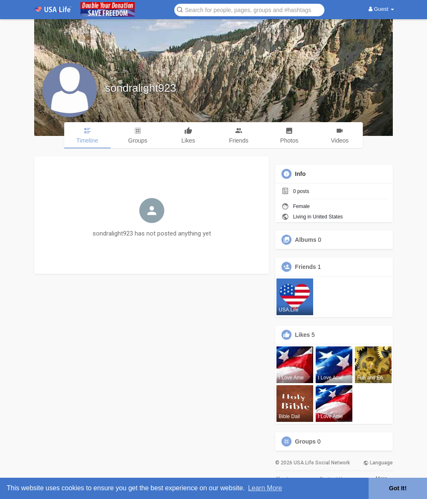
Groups (305, 441)
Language (378, 462)
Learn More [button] (265, 487)
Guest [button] (381, 9)
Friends (305, 266)
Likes (302, 334)
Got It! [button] (398, 488)
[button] (249, 9)
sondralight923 (140, 88)
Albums (305, 239)
